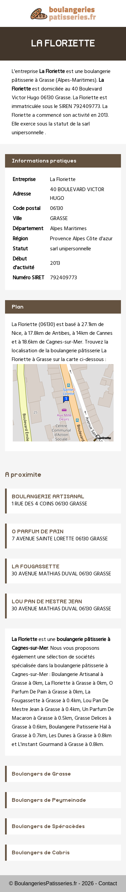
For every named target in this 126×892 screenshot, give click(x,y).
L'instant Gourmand (40, 744)
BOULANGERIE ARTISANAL (48, 496)
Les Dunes (60, 736)
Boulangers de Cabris (41, 852)
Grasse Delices (91, 718)
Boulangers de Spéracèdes (48, 826)
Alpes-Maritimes (76, 80)
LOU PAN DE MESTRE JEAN (47, 601)
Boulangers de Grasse (41, 774)
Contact (107, 883)
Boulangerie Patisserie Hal (78, 727)
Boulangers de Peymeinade (49, 800)
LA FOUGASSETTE (35, 566)
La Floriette (58, 683)
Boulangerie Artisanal (75, 674)
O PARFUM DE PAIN (38, 531)
